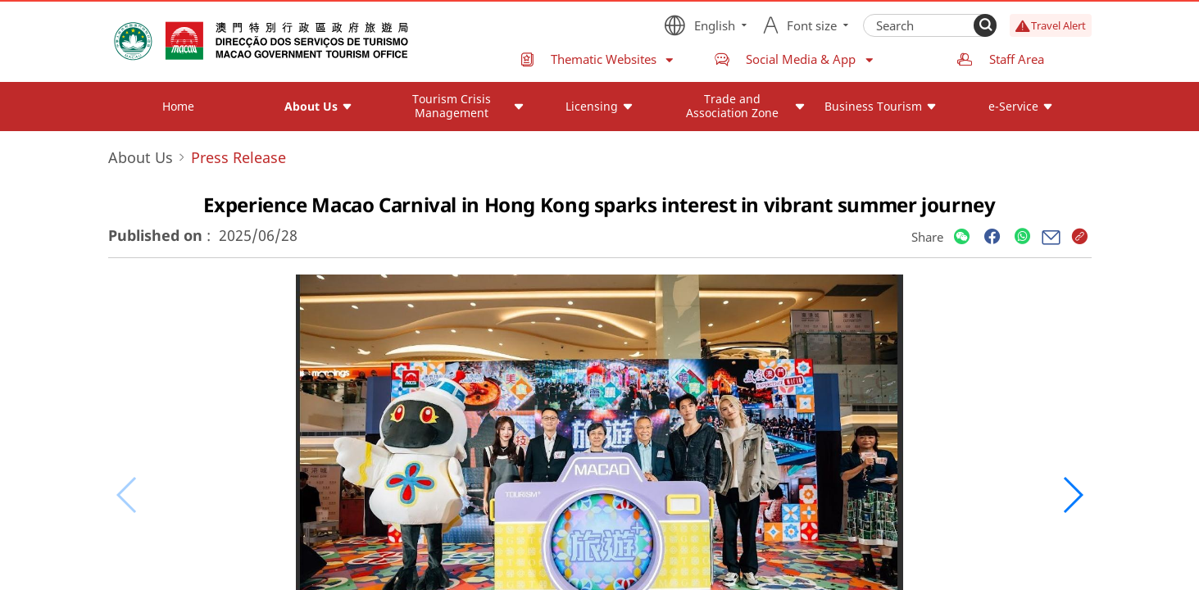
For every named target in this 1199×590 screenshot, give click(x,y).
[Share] (962, 237)
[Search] (985, 25)
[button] (1072, 495)
